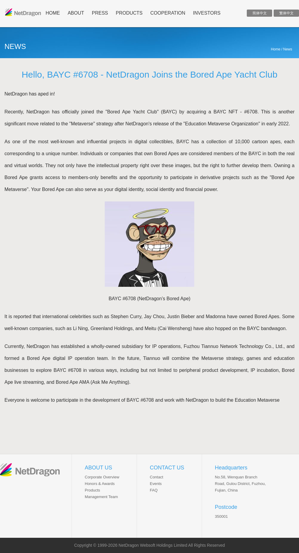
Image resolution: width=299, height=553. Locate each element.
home (53, 13)
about (76, 13)
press (100, 13)
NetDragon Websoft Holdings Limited (152, 545)
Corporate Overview (102, 477)
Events (156, 483)
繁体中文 (286, 13)
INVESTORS (207, 13)
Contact (156, 477)
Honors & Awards (100, 483)
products (129, 13)
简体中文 (259, 13)
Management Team (101, 497)
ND (23, 12)
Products (92, 490)
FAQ (154, 490)
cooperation (167, 13)
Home (275, 49)
